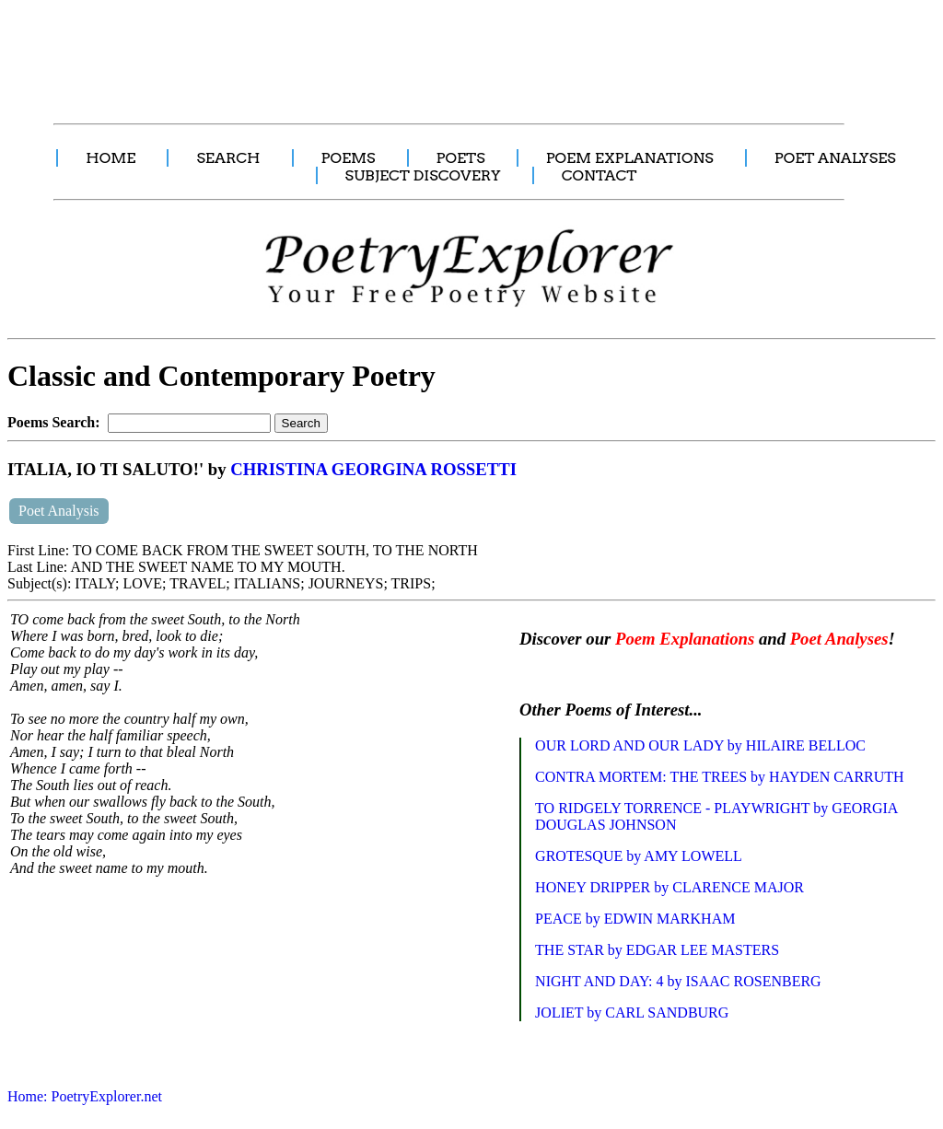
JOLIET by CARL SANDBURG (631, 1012)
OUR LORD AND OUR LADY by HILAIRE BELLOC (700, 745)
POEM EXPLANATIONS (630, 158)
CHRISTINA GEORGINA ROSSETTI (373, 469)
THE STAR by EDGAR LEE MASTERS (657, 950)
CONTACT (599, 175)
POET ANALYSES (835, 158)
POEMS (348, 158)
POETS (461, 158)
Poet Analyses (839, 638)
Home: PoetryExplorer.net (84, 1096)
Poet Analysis (58, 510)
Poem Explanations (684, 638)
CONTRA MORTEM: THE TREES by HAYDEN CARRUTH (719, 777)
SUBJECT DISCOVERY (423, 175)
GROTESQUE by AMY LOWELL (638, 856)
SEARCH (228, 158)
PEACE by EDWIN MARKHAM (635, 918)
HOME (110, 158)
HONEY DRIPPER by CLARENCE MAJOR (669, 887)
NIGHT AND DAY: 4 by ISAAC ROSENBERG (678, 981)
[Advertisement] (345, 51)
